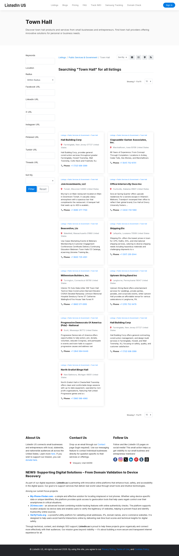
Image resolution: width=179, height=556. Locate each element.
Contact (101, 444)
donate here (31, 460)
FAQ (85, 5)
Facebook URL (33, 87)
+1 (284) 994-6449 (79, 351)
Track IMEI (96, 5)
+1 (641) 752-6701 (128, 163)
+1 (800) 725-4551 (79, 257)
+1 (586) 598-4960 (79, 398)
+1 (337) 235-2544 (128, 254)
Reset (43, 189)
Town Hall (94, 135)
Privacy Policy (108, 549)
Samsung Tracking (114, 5)
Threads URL (32, 162)
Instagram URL (33, 124)
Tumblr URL (31, 149)
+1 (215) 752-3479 (128, 304)
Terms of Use (122, 549)
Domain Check (134, 5)
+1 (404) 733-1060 (128, 210)
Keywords (30, 55)
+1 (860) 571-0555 (79, 304)
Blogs (65, 5)
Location (30, 68)
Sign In (169, 5)
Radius (29, 74)
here (53, 454)
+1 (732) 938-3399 (79, 166)
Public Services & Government (83, 57)
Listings (54, 5)
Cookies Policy (142, 549)
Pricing (75, 5)
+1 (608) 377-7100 (79, 210)
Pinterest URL (32, 137)
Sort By (29, 175)
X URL (29, 112)
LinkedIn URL (32, 99)
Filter (31, 189)
